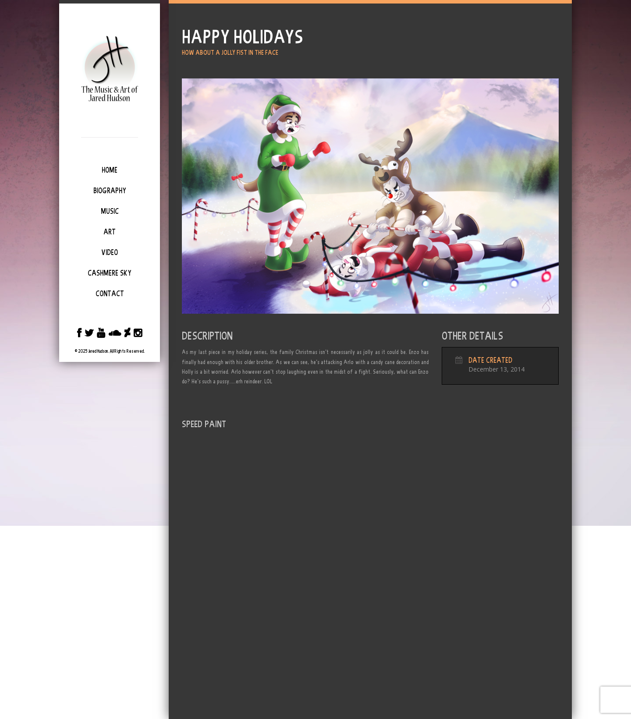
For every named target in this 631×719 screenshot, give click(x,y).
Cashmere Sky (109, 273)
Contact (110, 293)
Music (110, 211)
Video (109, 252)
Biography (109, 190)
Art (109, 231)
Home (109, 170)
